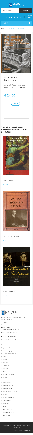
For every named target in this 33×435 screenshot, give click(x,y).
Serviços (5, 362)
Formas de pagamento (9, 351)
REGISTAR (9, 17)
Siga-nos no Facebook (8, 336)
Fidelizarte (28, 430)
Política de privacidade (9, 354)
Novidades (6, 365)
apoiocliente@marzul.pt (9, 333)
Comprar (15, 103)
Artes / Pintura (7, 382)
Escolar (5, 394)
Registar (5, 377)
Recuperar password (9, 374)
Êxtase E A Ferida (8, 180)
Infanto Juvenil (7, 403)
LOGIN (16, 17)
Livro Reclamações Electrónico (11, 340)
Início (2, 29)
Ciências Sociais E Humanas (11, 391)
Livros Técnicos (7, 409)
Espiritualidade (7, 400)
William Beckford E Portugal (12, 236)
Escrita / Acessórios (8, 397)
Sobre (4, 357)
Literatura (5, 406)
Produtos (5, 360)
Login (4, 371)
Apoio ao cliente (7, 348)
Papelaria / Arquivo (8, 412)
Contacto (5, 368)
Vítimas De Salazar (9, 291)
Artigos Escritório (8, 388)
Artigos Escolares (8, 385)
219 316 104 (10, 323)
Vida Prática (6, 415)
